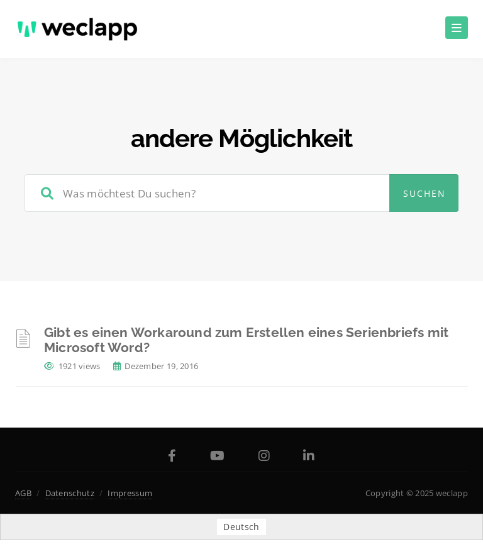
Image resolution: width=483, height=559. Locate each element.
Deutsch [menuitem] (241, 527)
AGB (23, 493)
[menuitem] (241, 527)
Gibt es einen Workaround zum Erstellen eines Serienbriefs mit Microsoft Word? (246, 339)
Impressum (130, 493)
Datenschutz (69, 493)
